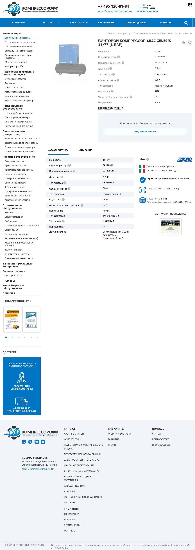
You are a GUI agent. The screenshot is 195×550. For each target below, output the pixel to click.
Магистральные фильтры (18, 92)
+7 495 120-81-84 (113, 6)
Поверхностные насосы (17, 178)
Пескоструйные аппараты (18, 113)
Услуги (47, 22)
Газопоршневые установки (19, 151)
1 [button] (6, 337)
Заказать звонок (147, 11)
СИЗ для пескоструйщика (18, 121)
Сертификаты (106, 22)
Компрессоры (12, 33)
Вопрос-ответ (160, 439)
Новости (69, 519)
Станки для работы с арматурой (22, 225)
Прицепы (9, 293)
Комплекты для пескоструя (19, 126)
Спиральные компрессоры (19, 50)
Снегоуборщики (13, 275)
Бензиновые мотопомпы (18, 195)
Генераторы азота (14, 87)
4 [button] (24, 337)
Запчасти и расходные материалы (17, 265)
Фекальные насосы (15, 187)
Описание (85, 150)
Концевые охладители (17, 96)
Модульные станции (16, 62)
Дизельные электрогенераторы (21, 143)
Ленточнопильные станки (19, 258)
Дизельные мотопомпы (17, 200)
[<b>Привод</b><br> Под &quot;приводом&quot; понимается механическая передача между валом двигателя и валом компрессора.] (113, 75)
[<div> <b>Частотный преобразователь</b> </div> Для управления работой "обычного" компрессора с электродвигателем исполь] (81, 205)
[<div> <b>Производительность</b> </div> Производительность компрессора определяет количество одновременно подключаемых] (123, 63)
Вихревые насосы (14, 161)
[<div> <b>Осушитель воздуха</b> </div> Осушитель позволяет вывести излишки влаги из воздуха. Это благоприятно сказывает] (112, 91)
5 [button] (31, 337)
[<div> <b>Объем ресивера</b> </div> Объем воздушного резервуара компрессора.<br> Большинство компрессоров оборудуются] (118, 80)
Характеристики (58, 150)
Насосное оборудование (19, 157)
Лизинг (112, 445)
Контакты (166, 22)
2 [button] (12, 337)
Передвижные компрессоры (20, 42)
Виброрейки (11, 229)
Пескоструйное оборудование (13, 107)
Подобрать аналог (145, 131)
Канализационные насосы (19, 169)
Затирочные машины (16, 234)
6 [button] (37, 337)
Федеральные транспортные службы (21, 405)
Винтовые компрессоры (17, 38)
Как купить (77, 22)
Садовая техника (14, 271)
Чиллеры (9, 281)
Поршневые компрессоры (18, 46)
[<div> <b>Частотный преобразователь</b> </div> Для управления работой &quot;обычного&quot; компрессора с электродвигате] (131, 97)
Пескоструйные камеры (17, 117)
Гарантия (113, 439)
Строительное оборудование (12, 206)
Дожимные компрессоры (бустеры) (18, 56)
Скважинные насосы (16, 182)
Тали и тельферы (14, 249)
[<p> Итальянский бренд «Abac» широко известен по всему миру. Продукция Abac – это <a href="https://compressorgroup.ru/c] (147, 159)
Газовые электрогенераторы (20, 147)
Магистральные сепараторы (20, 100)
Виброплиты (11, 212)
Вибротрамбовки (14, 217)
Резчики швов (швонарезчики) (21, 238)
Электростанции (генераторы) (14, 132)
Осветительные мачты (17, 254)
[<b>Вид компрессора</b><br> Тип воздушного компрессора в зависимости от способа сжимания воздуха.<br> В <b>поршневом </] (118, 57)
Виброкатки (11, 221)
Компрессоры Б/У (14, 66)
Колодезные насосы (15, 174)
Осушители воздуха (15, 79)
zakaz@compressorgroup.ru (115, 11)
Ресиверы (10, 83)
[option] (12, 319)
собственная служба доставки (22, 381)
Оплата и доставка (119, 433)
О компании (18, 22)
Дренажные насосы (15, 165)
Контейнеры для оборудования (13, 287)
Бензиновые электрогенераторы (22, 138)
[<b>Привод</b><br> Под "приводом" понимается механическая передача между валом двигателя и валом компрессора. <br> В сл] (64, 183)
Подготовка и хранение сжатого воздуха (18, 73)
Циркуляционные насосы (18, 191)
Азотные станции (74, 433)
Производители (136, 22)
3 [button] (18, 337)
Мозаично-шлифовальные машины (19, 244)
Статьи (156, 433)
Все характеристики (110, 108)
